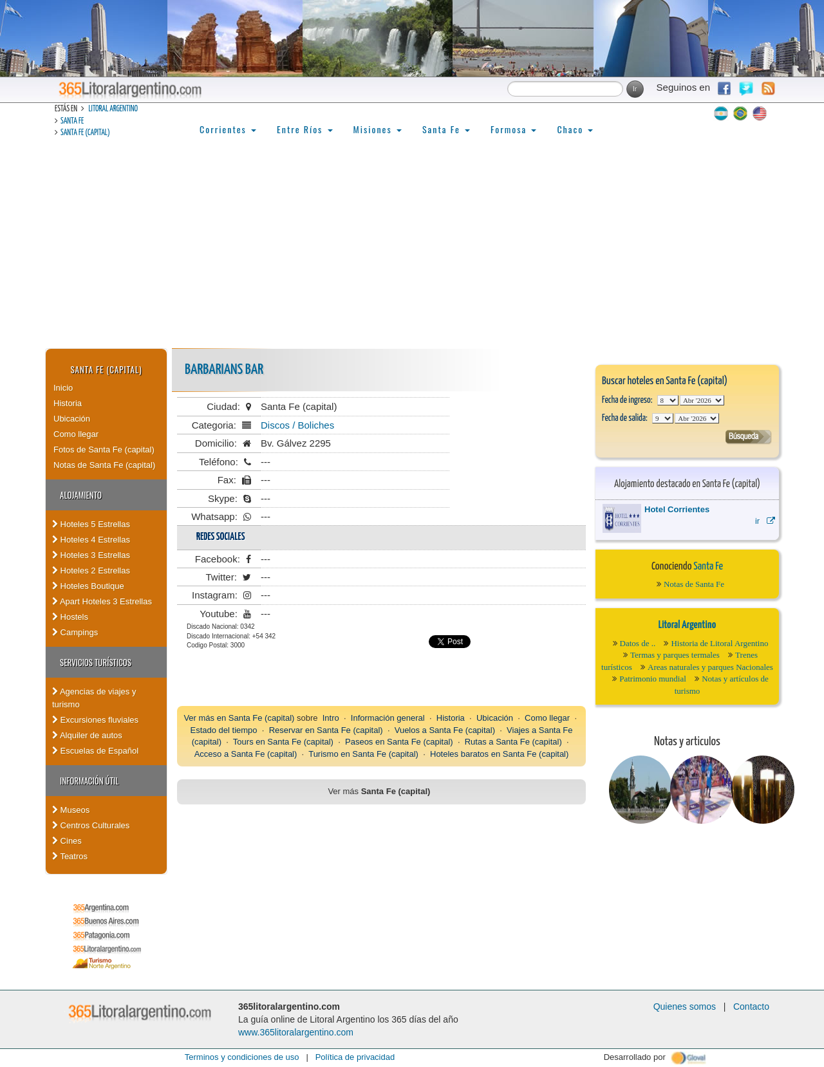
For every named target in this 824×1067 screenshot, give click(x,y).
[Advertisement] (412, 252)
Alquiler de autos (87, 735)
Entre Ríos (305, 129)
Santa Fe (72, 121)
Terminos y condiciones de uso (242, 1057)
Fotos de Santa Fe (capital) (103, 449)
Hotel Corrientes (676, 509)
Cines (67, 841)
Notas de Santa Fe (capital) (104, 465)
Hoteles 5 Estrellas (91, 524)
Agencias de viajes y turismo (94, 698)
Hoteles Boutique (88, 586)
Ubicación (71, 418)
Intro (331, 718)
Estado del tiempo (223, 730)
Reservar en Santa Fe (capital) (326, 730)
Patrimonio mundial (652, 678)
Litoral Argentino (113, 109)
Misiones (377, 129)
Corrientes (228, 129)
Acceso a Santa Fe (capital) (245, 754)
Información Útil (89, 780)
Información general (388, 718)
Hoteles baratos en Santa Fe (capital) (499, 754)
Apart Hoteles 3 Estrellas (102, 601)
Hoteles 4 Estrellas (91, 539)
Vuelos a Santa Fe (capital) (445, 730)
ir (765, 521)
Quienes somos (684, 1006)
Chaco (575, 129)
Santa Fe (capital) (85, 133)
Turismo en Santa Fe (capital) (363, 754)
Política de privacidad (355, 1057)
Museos (70, 810)
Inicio (63, 388)
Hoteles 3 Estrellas (91, 555)
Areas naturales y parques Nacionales (710, 667)
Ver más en (205, 718)
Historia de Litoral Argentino (719, 643)
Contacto (751, 1006)
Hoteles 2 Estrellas (91, 570)
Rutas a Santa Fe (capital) (513, 742)
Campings (75, 632)
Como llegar (75, 434)
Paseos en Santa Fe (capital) (399, 742)
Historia (67, 403)
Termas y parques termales (675, 655)
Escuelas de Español (95, 751)
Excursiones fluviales (95, 720)
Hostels (70, 617)
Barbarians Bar (224, 369)
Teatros (70, 856)
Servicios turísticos (95, 662)
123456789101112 (702, 400)
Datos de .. (638, 643)
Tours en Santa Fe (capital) (283, 742)
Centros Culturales (90, 825)
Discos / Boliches (297, 425)
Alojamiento (81, 494)
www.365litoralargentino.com (295, 1032)
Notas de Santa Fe (694, 584)
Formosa (513, 129)
